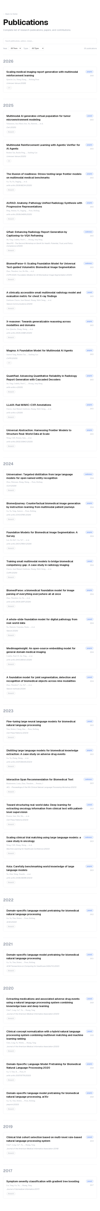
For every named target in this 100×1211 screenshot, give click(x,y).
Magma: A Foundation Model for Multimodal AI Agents (39, 350)
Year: (5, 48)
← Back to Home (10, 14)
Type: (26, 48)
